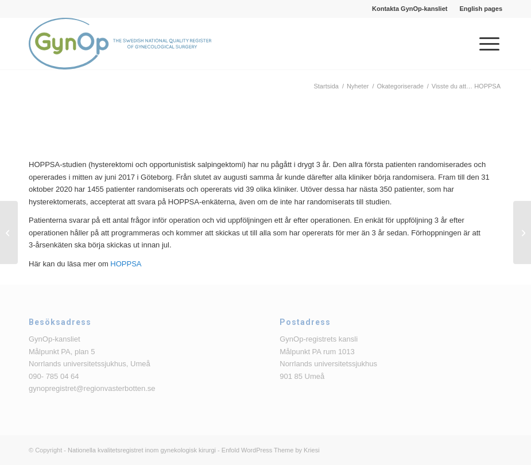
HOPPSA (125, 263)
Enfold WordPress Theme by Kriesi (271, 450)
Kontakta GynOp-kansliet (409, 8)
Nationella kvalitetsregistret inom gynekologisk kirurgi (142, 450)
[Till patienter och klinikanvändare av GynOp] (522, 232)
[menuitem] (410, 8)
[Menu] (483, 43)
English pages (480, 8)
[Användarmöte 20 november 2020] (9, 232)
